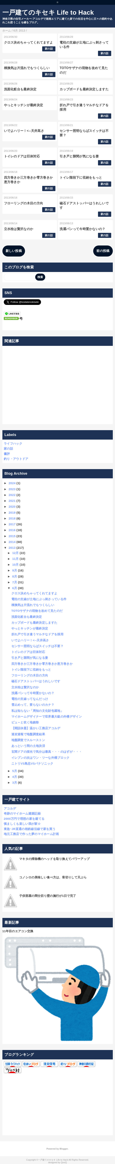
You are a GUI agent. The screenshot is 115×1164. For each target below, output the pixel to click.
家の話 (49, 48)
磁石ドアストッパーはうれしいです (35, 681)
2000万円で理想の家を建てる (24, 818)
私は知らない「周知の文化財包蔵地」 (37, 710)
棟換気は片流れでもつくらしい (27, 68)
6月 (14, 588)
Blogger (64, 1149)
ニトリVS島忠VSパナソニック (32, 763)
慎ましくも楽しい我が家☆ (22, 823)
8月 (14, 576)
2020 (12, 506)
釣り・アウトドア (16, 458)
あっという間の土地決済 (28, 745)
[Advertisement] (57, 385)
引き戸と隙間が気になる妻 (79, 156)
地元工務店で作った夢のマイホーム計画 (31, 834)
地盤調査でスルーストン (28, 740)
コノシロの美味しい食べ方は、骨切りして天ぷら (53, 877)
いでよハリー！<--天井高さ (24, 130)
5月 (14, 771)
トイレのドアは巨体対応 (22, 156)
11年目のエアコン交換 (17, 931)
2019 (12, 512)
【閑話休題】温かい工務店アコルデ (35, 728)
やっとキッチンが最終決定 (23, 105)
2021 (12, 500)
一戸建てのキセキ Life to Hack (48, 12)
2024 (12, 483)
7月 (14, 582)
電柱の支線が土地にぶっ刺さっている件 (39, 599)
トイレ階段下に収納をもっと (81, 177)
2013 (12, 547)
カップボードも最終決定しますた (84, 89)
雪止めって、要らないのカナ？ (32, 704)
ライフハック (13, 443)
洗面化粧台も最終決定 (20, 89)
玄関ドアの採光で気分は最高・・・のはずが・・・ (46, 751)
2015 (12, 536)
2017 (12, 524)
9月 (14, 570)
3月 (14, 782)
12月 (15, 553)
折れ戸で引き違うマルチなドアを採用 (37, 634)
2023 (12, 489)
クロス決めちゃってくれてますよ (28, 42)
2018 (12, 518)
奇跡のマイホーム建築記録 (22, 813)
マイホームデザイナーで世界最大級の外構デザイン (46, 716)
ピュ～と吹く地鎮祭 (25, 722)
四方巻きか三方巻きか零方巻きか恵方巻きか (42, 663)
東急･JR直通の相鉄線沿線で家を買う (29, 829)
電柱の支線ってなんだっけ (29, 699)
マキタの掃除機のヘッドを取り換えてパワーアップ (54, 859)
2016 (12, 530)
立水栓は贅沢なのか (18, 229)
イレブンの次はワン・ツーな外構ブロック (40, 757)
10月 (15, 564)
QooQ (64, 1162)
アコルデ (10, 808)
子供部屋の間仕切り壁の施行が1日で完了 (47, 895)
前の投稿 (102, 251)
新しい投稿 (14, 251)
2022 (12, 495)
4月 (14, 776)
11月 (15, 558)
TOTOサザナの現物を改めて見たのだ (37, 610)
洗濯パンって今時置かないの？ (82, 229)
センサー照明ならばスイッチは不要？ (37, 646)
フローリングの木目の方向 (23, 203)
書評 (7, 453)
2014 (12, 542)
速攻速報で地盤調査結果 (28, 734)
